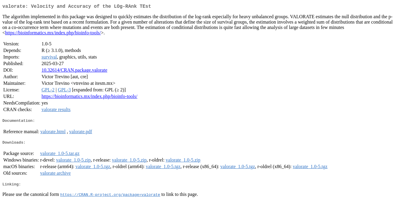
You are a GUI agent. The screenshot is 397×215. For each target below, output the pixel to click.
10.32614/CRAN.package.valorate (74, 71)
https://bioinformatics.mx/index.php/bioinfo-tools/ (53, 33)
